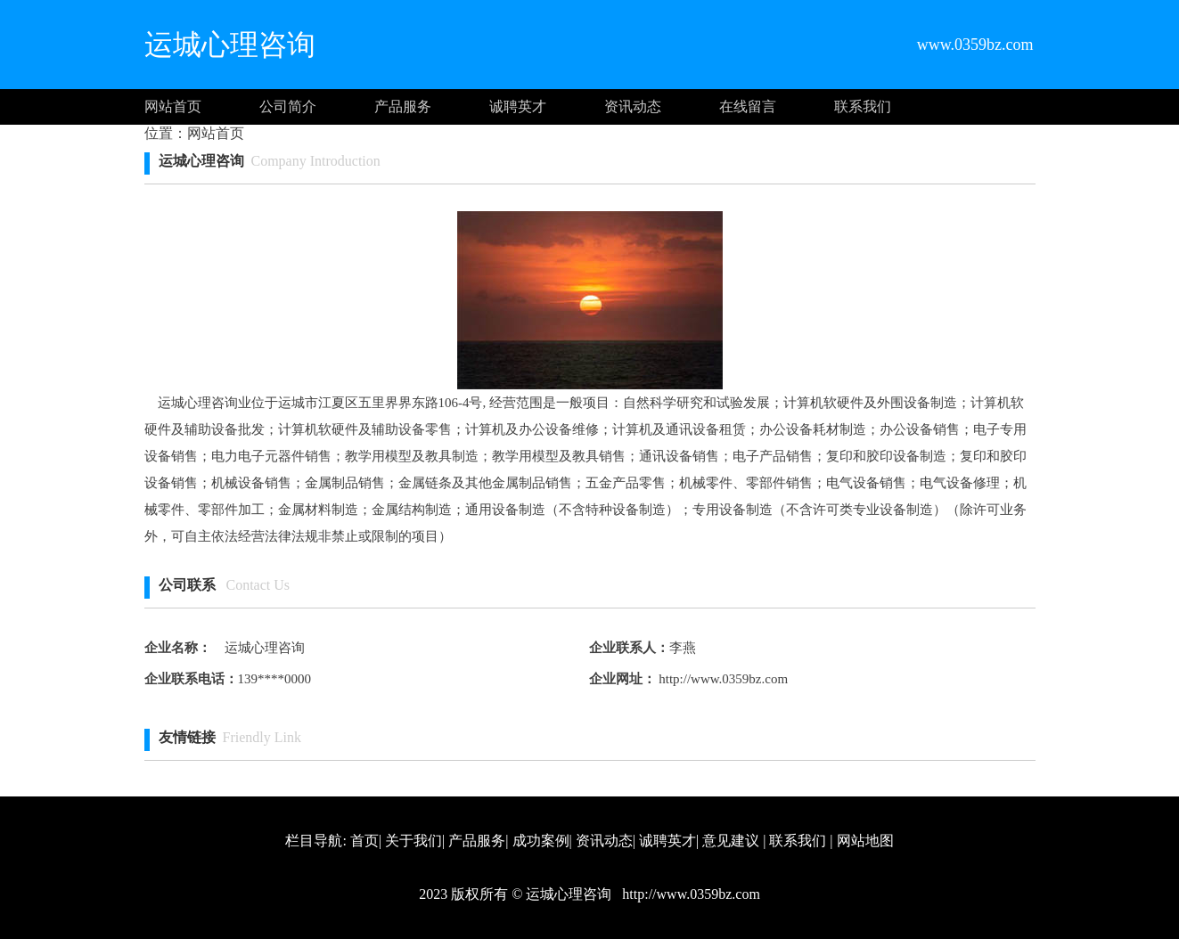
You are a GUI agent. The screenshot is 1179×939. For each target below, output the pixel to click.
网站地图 (865, 840)
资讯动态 (632, 106)
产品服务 (402, 106)
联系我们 (862, 106)
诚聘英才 (517, 106)
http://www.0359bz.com (722, 679)
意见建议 (730, 840)
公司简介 (287, 106)
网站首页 (172, 106)
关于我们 (413, 840)
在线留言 (747, 106)
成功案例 (540, 840)
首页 (364, 840)
